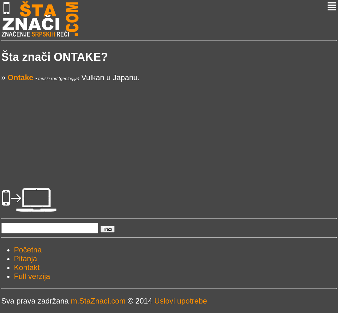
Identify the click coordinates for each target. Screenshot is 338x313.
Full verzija (32, 276)
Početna (28, 249)
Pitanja (25, 258)
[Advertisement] (169, 126)
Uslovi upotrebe (180, 301)
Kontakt (26, 267)
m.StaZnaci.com (98, 301)
